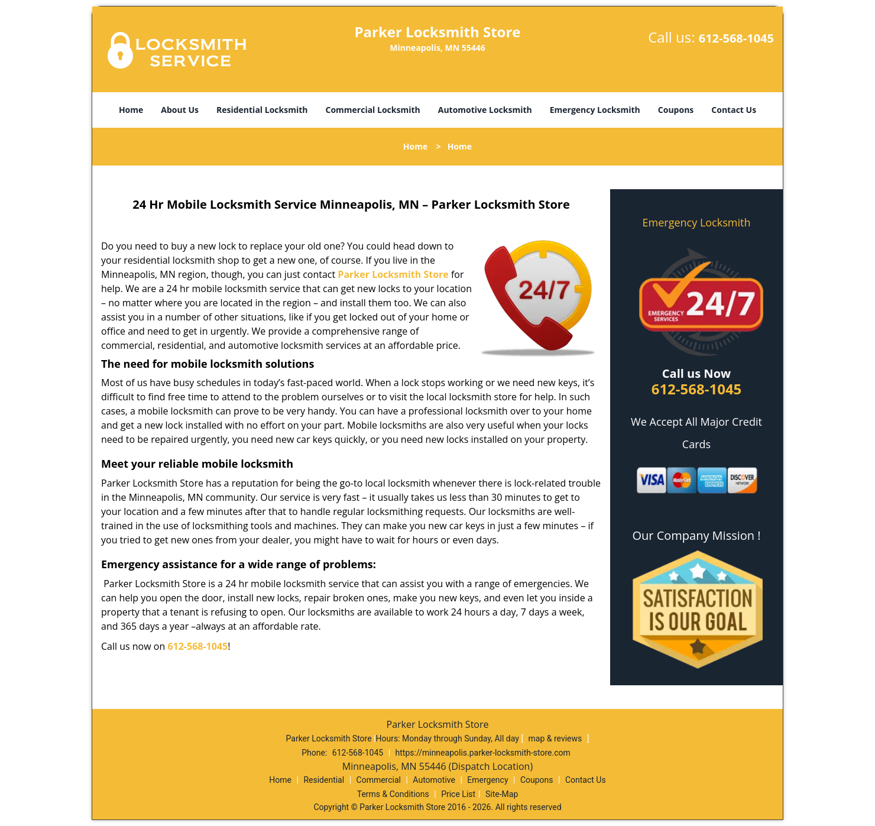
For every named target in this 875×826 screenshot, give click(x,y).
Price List (458, 794)
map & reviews (556, 738)
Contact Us (733, 109)
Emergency (487, 780)
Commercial (379, 780)
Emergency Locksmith (595, 109)
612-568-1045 (736, 38)
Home (131, 109)
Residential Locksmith (262, 109)
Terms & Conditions (393, 794)
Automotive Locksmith (485, 109)
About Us (180, 109)
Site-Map (501, 794)
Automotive (434, 780)
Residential (323, 780)
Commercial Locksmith (372, 109)
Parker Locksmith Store (393, 274)
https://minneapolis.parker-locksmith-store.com (483, 752)
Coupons (675, 109)
